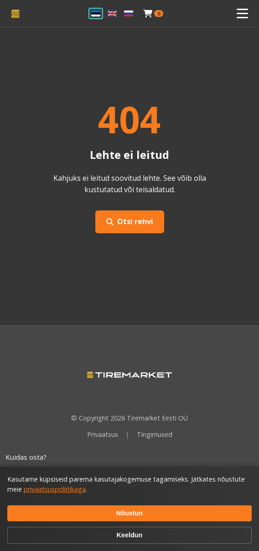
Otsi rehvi (129, 221)
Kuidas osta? (26, 457)
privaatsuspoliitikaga (55, 489)
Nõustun (129, 513)
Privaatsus (102, 434)
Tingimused (154, 434)
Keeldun (130, 535)
